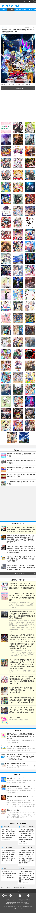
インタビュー (8, 847)
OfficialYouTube (31, 896)
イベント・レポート (27, 826)
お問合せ (8, 899)
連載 (22, 868)
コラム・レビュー (26, 847)
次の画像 (33, 88)
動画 (5, 868)
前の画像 (3, 88)
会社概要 (19, 899)
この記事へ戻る (18, 88)
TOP (18, 891)
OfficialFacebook (14, 896)
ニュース (10, 9)
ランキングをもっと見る (18, 573)
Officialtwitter (23, 896)
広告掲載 (13, 899)
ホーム (3, 9)
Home (6, 895)
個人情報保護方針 (26, 899)
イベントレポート (21, 9)
